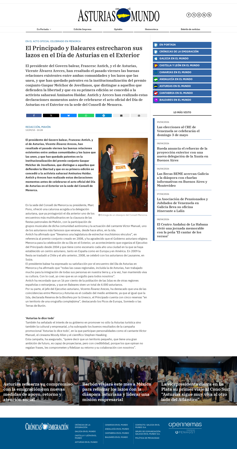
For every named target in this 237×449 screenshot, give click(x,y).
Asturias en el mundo (86, 442)
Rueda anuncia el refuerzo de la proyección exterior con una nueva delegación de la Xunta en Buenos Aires (182, 154)
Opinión (118, 29)
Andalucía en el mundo (117, 429)
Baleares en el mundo (116, 437)
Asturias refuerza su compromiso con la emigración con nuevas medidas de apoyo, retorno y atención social (38, 391)
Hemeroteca (151, 29)
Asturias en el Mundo (172, 86)
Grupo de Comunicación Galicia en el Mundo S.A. (147, 432)
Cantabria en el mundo (117, 433)
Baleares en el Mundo (172, 100)
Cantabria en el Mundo (173, 93)
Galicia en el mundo (85, 431)
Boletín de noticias (190, 29)
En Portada (44, 29)
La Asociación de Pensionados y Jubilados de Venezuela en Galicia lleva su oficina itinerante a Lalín (182, 205)
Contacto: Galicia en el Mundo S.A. (147, 426)
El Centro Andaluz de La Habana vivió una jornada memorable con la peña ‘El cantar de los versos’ (182, 230)
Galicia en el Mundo (171, 58)
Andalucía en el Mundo (173, 79)
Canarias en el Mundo (172, 72)
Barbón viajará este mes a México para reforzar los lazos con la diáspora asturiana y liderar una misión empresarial (116, 391)
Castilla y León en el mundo (85, 436)
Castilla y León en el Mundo (176, 65)
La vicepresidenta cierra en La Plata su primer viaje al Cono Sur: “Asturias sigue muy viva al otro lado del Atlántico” (195, 391)
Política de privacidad (147, 438)
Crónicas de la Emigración (176, 51)
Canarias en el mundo (116, 425)
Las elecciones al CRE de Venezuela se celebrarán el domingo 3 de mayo (178, 131)
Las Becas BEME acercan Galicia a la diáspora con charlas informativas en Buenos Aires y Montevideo (183, 179)
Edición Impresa (82, 29)
